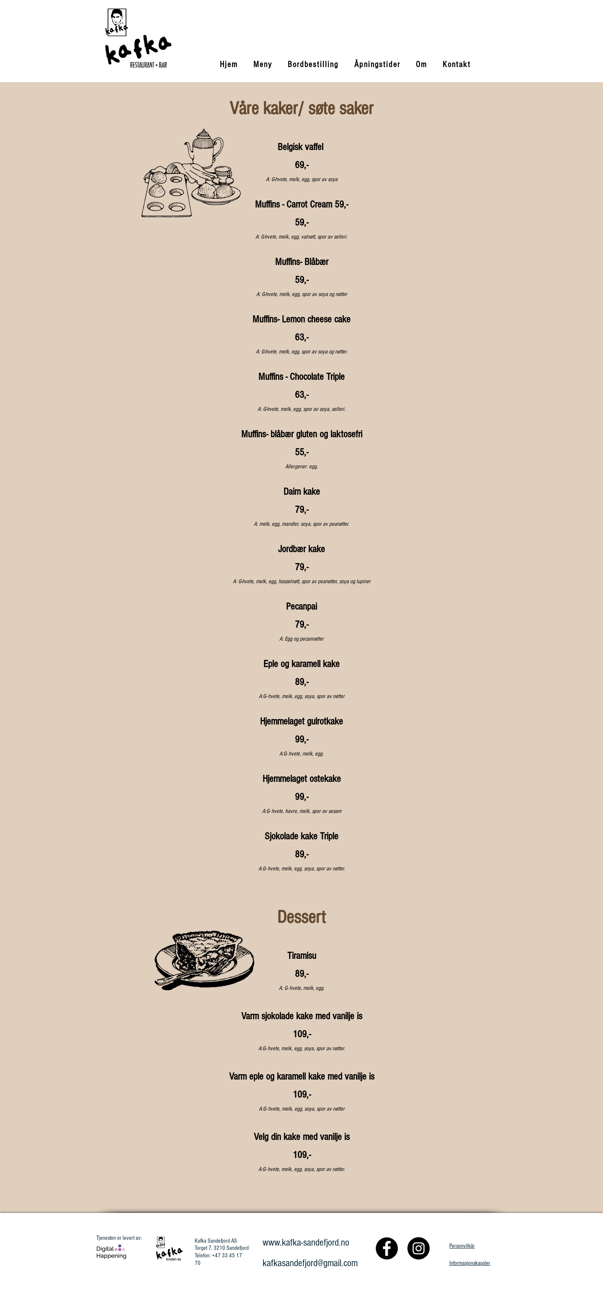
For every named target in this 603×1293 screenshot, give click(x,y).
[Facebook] (387, 1248)
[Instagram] (418, 1248)
